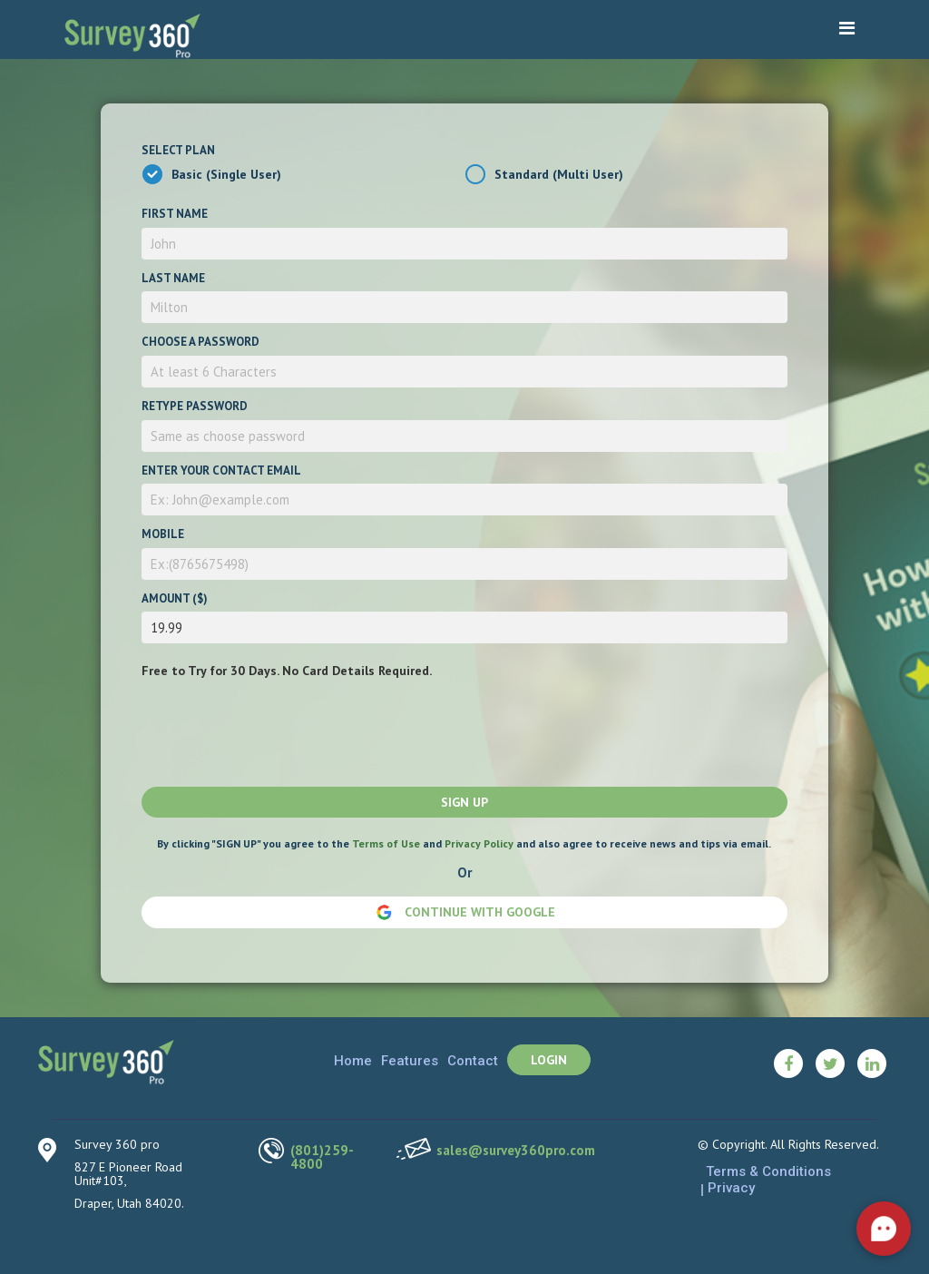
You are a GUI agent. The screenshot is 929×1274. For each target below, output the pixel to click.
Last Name (173, 278)
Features (409, 1061)
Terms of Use (386, 843)
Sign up (464, 802)
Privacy (731, 1188)
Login (549, 1060)
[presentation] (279, 728)
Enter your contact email (221, 470)
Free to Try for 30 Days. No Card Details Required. (287, 670)
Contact (472, 1061)
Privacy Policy (479, 843)
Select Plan (178, 150)
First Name (175, 213)
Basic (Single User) (226, 174)
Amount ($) (175, 598)
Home (353, 1061)
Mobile (163, 534)
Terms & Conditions (768, 1171)
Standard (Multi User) (558, 174)
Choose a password (200, 341)
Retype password (195, 406)
